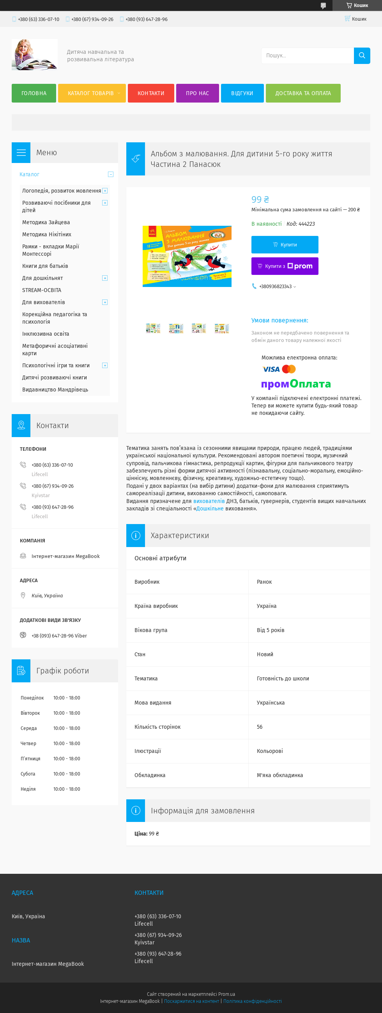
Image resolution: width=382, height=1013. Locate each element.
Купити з (288, 266)
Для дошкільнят (42, 278)
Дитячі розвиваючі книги (54, 377)
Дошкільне (210, 508)
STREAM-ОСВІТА (41, 290)
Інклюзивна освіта (45, 334)
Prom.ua (226, 994)
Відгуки (242, 93)
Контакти (151, 93)
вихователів (209, 501)
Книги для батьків (45, 266)
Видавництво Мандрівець (55, 389)
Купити (289, 245)
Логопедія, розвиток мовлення (61, 191)
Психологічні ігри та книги (56, 365)
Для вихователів (43, 302)
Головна (33, 93)
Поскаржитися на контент (191, 1001)
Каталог (29, 174)
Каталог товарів (91, 93)
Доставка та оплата (303, 93)
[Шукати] (362, 56)
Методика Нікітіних (46, 234)
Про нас (197, 93)
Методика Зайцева (46, 222)
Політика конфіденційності (252, 1001)
